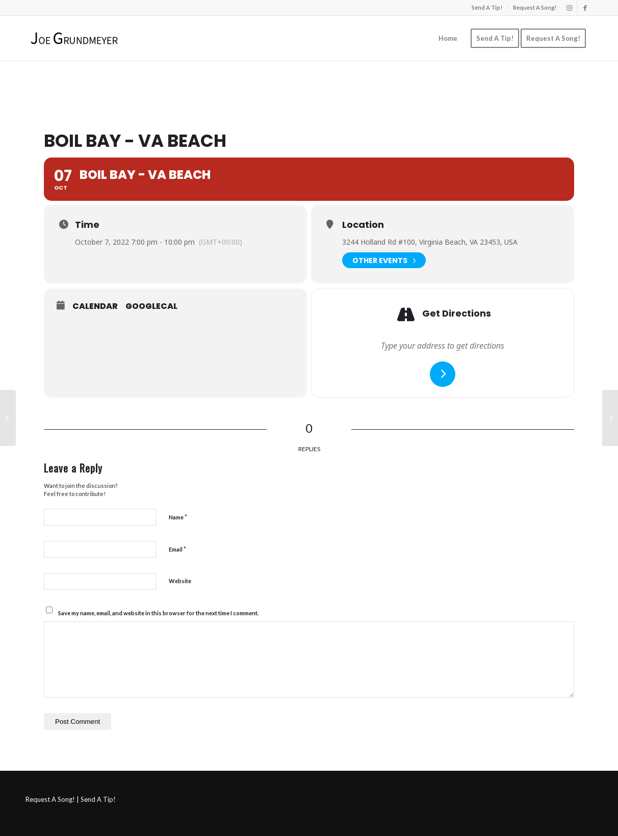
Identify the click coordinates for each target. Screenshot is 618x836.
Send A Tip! (487, 7)
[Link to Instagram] (569, 7)
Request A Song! (534, 7)
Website (180, 581)
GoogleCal (151, 306)
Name (178, 517)
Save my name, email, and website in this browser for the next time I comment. (158, 613)
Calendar (95, 306)
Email (177, 549)
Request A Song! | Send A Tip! (70, 799)
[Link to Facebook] (585, 7)
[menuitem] (487, 7)
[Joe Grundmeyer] (74, 38)
